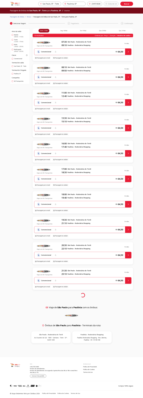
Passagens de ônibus (17, 17)
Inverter (66, 11)
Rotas (29, 17)
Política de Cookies (89, 369)
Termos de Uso (88, 372)
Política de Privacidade (90, 367)
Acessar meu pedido (38, 376)
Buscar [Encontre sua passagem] (126, 4)
